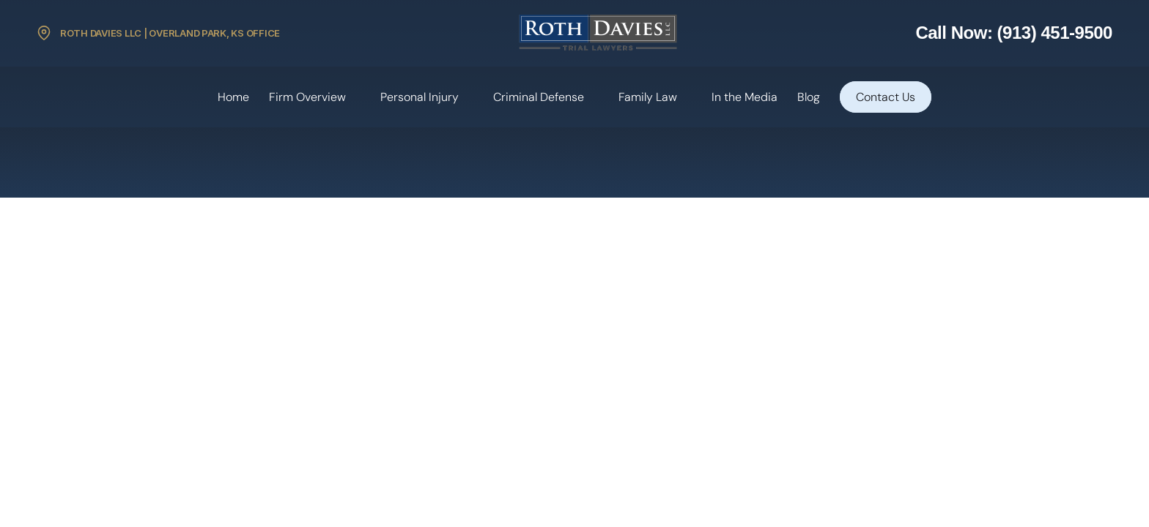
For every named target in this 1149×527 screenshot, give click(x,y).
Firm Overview (307, 97)
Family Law (647, 97)
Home (233, 97)
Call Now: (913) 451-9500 (1013, 32)
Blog (808, 97)
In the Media (744, 97)
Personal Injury (419, 97)
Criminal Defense (538, 97)
